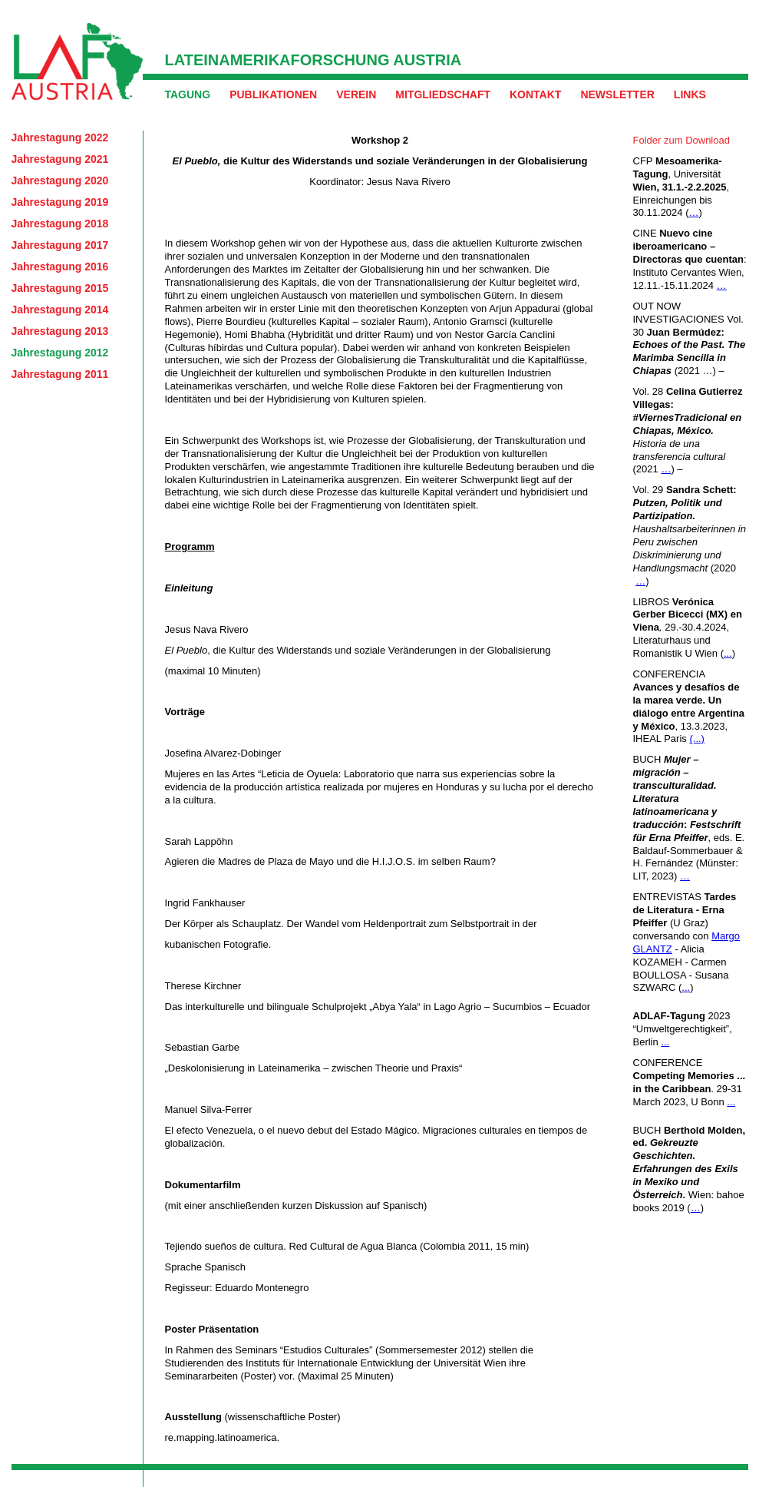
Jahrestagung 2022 (60, 137)
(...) (697, 738)
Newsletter (617, 94)
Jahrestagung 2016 (60, 266)
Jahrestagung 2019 (60, 202)
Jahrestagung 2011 (60, 374)
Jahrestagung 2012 (60, 352)
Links (690, 94)
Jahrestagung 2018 (60, 223)
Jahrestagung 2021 (60, 159)
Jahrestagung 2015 (60, 288)
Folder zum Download (681, 140)
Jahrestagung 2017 (60, 245)
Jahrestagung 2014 (60, 309)
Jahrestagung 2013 (60, 331)
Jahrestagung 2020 (60, 180)
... (728, 653)
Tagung (188, 94)
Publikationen (273, 94)
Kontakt (535, 94)
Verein (356, 94)
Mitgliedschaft (442, 94)
